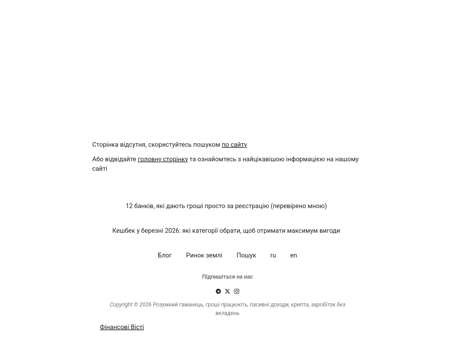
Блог (337, 12)
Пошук (388, 12)
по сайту (234, 144)
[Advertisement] (227, 90)
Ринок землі (360, 15)
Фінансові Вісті (122, 327)
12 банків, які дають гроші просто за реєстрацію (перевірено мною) (120, 15)
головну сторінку (163, 159)
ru (410, 12)
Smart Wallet (42, 15)
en (425, 12)
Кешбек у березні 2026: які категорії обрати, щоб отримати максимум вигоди (252, 15)
